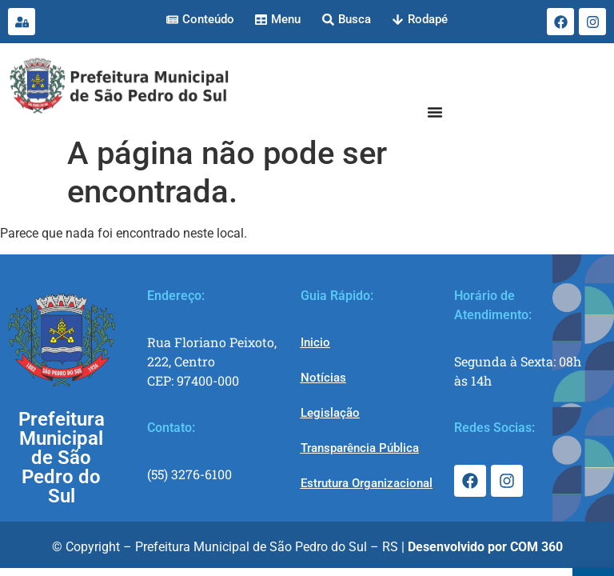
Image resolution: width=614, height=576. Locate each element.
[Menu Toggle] (435, 112)
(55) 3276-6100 (189, 474)
